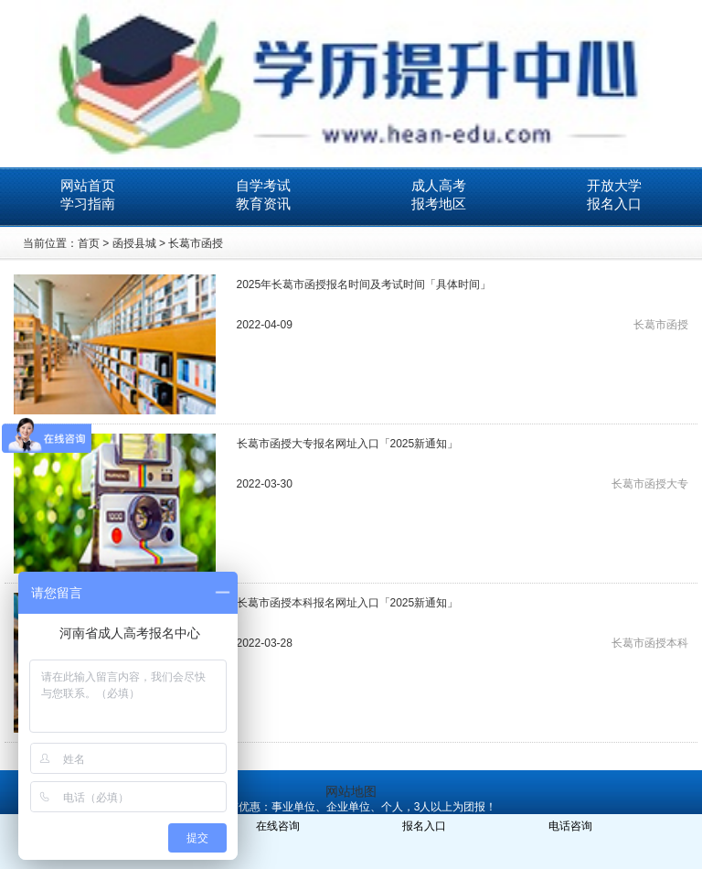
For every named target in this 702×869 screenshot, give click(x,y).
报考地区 (438, 203)
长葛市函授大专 (650, 483)
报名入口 (614, 203)
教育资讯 (263, 203)
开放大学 (614, 185)
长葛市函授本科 (650, 643)
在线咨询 (278, 826)
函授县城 (134, 243)
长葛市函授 (195, 243)
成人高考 (438, 185)
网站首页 (87, 185)
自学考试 (263, 185)
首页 (89, 243)
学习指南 (87, 203)
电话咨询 (570, 826)
